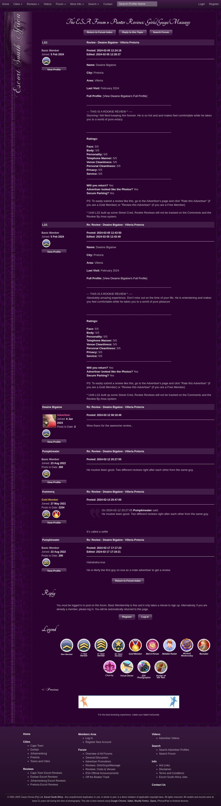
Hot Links (164, 765)
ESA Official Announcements (102, 773)
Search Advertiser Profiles (174, 749)
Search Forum (161, 32)
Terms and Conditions (171, 773)
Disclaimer (165, 769)
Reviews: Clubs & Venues (100, 769)
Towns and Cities (40, 761)
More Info (75, 4)
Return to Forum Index (99, 32)
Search (92, 4)
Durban (34, 749)
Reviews (32, 4)
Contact (107, 4)
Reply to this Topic (132, 32)
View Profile (54, 69)
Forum (59, 4)
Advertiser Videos (169, 738)
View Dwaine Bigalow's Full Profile (125, 96)
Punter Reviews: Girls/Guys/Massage (150, 22)
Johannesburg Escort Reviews (48, 780)
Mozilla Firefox (141, 801)
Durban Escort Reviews (44, 776)
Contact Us (159, 784)
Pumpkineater (142, 510)
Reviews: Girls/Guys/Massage (102, 765)
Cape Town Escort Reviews (46, 772)
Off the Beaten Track (97, 777)
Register (214, 4)
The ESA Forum (86, 22)
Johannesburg (38, 753)
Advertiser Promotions (98, 761)
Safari (130, 801)
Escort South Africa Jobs (173, 777)
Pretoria (34, 757)
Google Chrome (118, 801)
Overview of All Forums (98, 753)
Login (201, 4)
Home (5, 4)
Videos (48, 4)
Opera (153, 801)
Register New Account (98, 742)
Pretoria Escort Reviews (44, 784)
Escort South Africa (53, 797)
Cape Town (36, 745)
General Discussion (96, 757)
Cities (16, 4)
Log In (145, 617)
